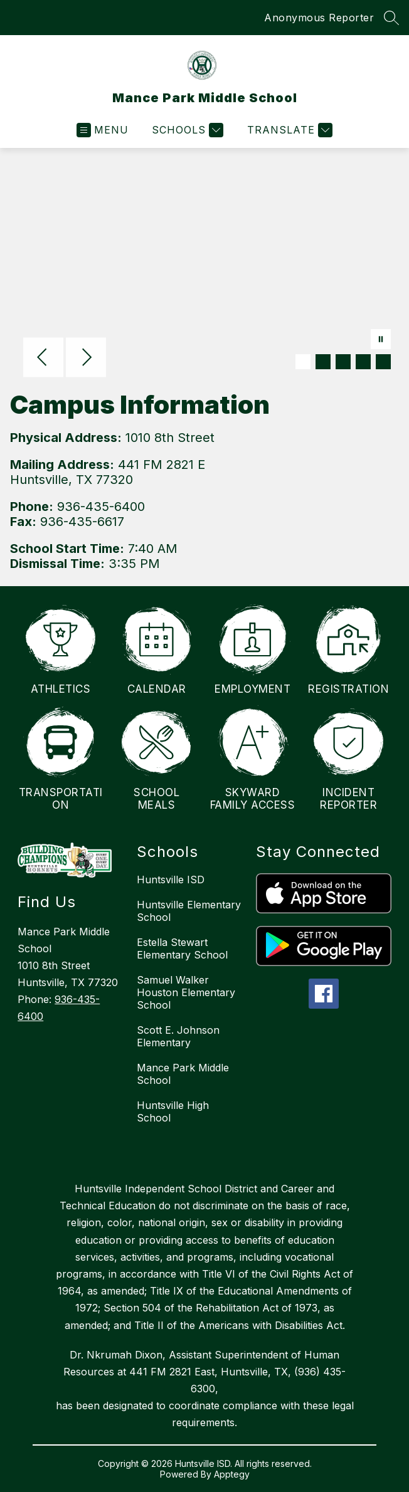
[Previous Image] (43, 358)
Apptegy (232, 1474)
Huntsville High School (173, 1111)
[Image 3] (343, 361)
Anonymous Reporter (319, 17)
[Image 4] (363, 361)
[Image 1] (303, 361)
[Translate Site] (288, 130)
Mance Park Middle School (183, 1073)
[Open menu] (103, 130)
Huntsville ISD (170, 879)
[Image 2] (323, 361)
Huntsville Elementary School (189, 910)
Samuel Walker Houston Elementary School (186, 992)
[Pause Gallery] (381, 340)
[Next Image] (86, 358)
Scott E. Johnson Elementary (178, 1036)
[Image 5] (383, 361)
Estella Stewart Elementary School (182, 948)
